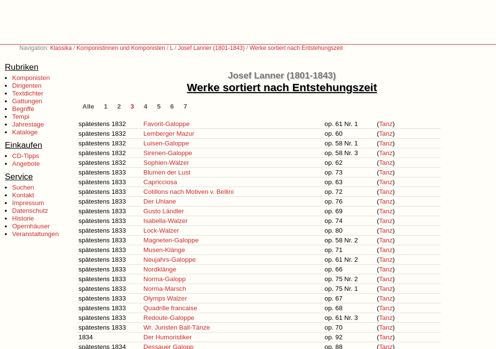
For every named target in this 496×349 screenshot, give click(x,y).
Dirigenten (27, 85)
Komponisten (31, 77)
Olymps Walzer (165, 298)
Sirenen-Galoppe (167, 153)
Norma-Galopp (164, 279)
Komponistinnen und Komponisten (121, 48)
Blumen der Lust (166, 172)
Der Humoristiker (167, 337)
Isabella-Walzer (165, 220)
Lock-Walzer (161, 230)
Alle (88, 106)
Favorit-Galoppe (166, 123)
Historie (23, 218)
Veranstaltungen (35, 234)
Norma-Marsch (164, 288)
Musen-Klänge (164, 250)
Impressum (28, 202)
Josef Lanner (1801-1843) (211, 48)
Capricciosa (160, 182)
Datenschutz (30, 210)
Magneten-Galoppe (171, 240)
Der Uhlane (159, 201)
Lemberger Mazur (168, 133)
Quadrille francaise (170, 308)
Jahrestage (28, 124)
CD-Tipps (25, 155)
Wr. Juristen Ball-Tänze (176, 327)
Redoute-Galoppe (168, 317)
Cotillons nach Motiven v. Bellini (188, 191)
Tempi (21, 116)
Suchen (23, 187)
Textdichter (27, 93)
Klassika (61, 48)
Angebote (26, 163)
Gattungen (27, 101)
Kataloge (25, 132)
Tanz (385, 123)
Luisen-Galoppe (166, 143)
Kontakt (23, 195)
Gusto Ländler (163, 211)
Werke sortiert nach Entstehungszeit (296, 48)
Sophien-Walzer (166, 162)
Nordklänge (159, 269)
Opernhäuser (31, 226)
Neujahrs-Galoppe (169, 259)
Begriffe (23, 108)
